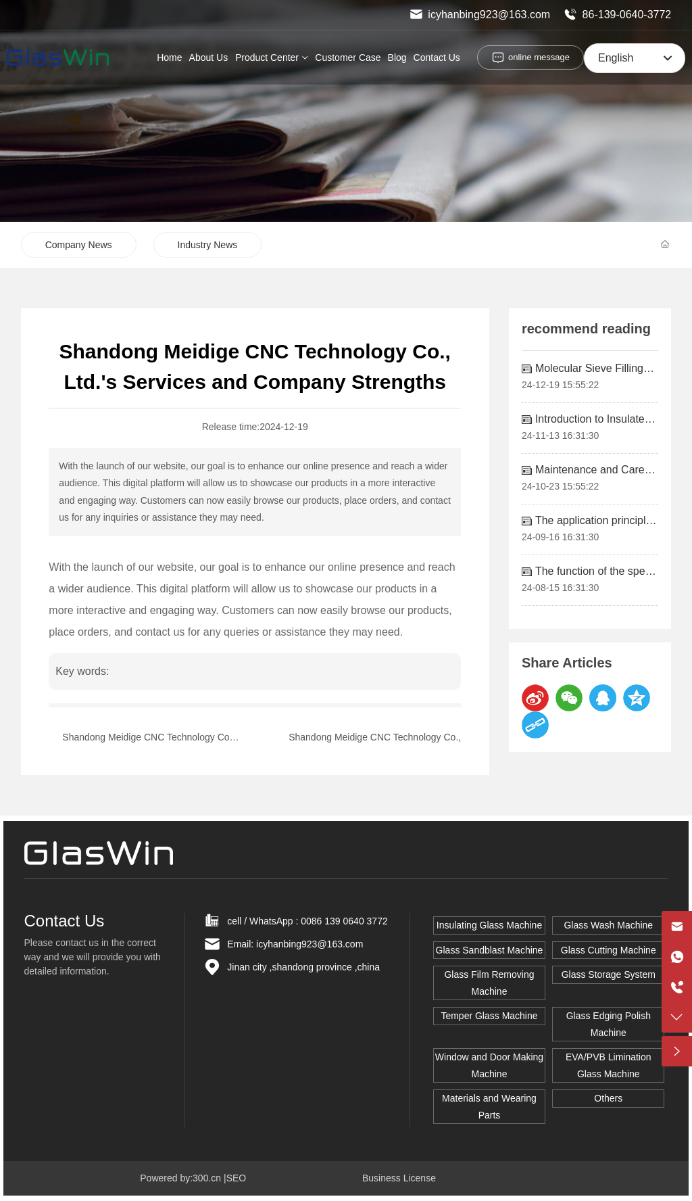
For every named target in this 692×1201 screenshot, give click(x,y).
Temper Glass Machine (489, 1015)
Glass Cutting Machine (608, 950)
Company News (78, 244)
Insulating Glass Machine (489, 925)
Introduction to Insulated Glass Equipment (593, 425)
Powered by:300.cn (180, 1178)
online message (539, 57)
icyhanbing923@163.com (480, 14)
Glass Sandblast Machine (489, 950)
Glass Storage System (609, 974)
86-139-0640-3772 (617, 14)
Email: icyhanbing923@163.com (295, 944)
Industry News (208, 244)
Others (608, 1098)
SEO (236, 1178)
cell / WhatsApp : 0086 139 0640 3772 (307, 921)
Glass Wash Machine (608, 925)
